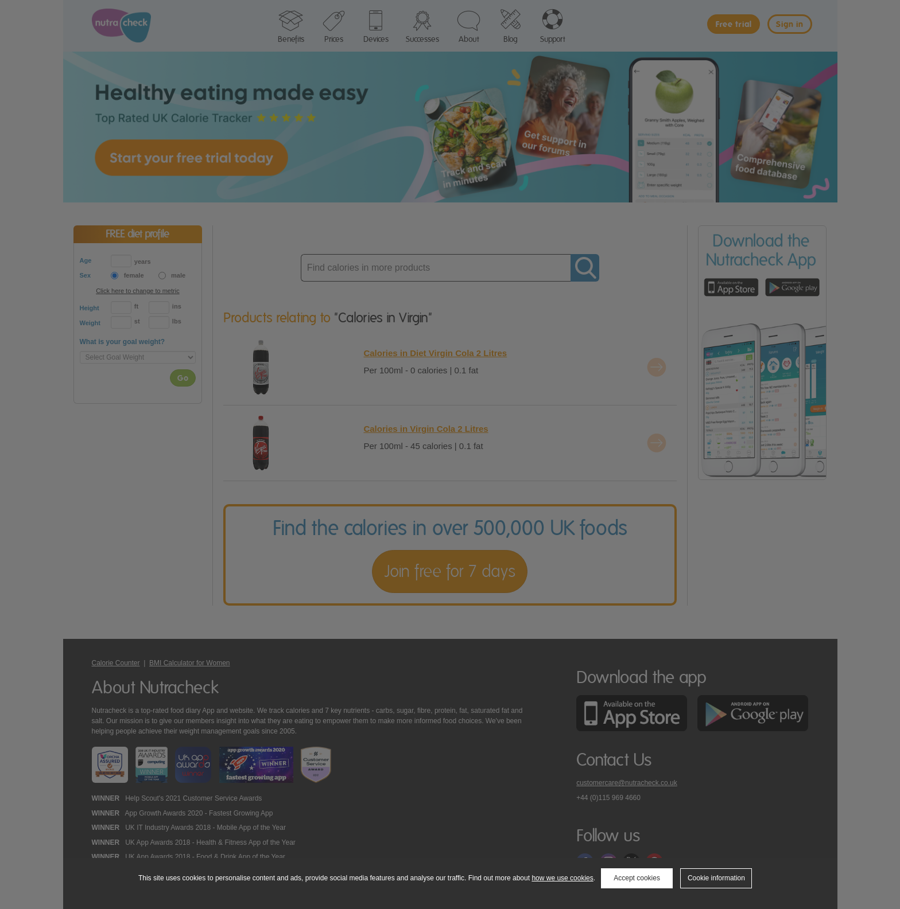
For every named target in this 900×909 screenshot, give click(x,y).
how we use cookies (562, 878)
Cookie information (716, 878)
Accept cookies (637, 878)
